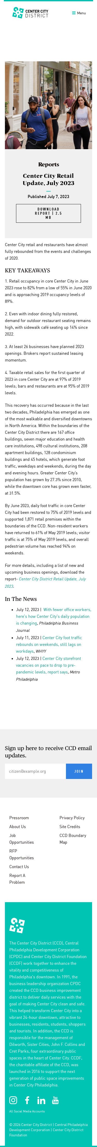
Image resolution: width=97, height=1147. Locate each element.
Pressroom (19, 817)
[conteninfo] (48, 938)
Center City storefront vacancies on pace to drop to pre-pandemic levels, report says (48, 665)
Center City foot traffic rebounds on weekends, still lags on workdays (49, 644)
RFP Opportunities (21, 854)
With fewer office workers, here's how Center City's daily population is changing (53, 616)
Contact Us (19, 866)
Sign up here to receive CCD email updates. (48, 752)
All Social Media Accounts (27, 1111)
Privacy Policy (72, 817)
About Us (17, 826)
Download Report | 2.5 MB (48, 213)
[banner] (48, 12)
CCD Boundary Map (72, 839)
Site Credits (69, 826)
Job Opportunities (21, 839)
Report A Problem (17, 879)
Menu (79, 13)
